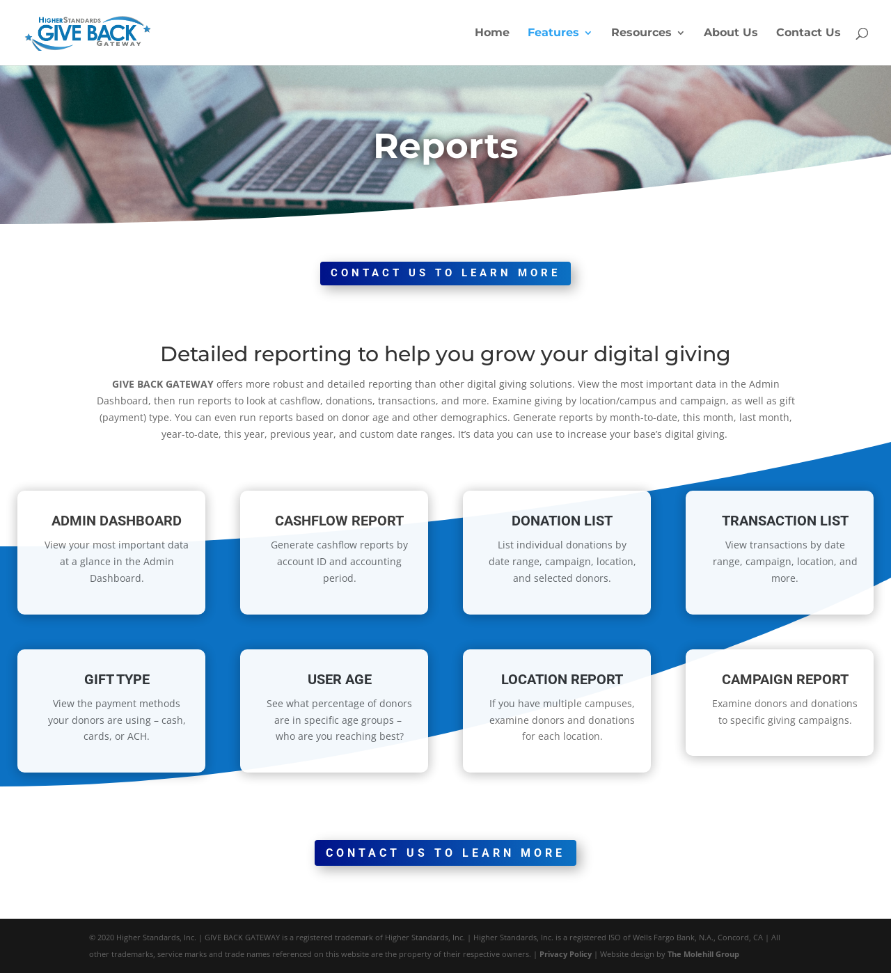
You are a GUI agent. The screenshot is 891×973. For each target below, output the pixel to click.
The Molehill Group (703, 954)
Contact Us (808, 33)
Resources (641, 33)
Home (492, 33)
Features (553, 33)
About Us (731, 33)
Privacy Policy (565, 954)
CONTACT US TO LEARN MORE (445, 273)
